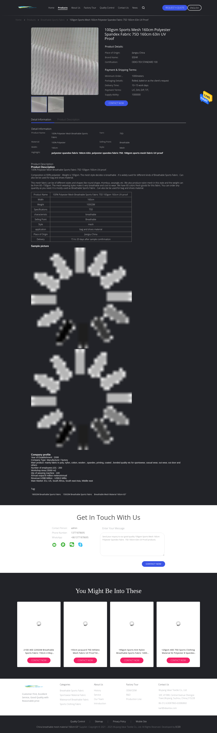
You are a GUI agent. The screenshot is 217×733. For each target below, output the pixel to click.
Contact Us (123, 7)
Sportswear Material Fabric (73, 695)
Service (97, 694)
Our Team (99, 699)
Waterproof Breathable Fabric (74, 699)
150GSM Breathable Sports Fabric (77, 494)
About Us (75, 7)
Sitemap (99, 721)
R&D (128, 694)
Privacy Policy (119, 721)
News (135, 7)
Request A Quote (174, 7)
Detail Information (41, 119)
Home (51, 7)
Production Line (133, 699)
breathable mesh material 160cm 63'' (110, 494)
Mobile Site (141, 721)
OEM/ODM (131, 690)
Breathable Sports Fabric (72, 690)
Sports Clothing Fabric (70, 704)
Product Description (68, 119)
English (194, 7)
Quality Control (107, 7)
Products (63, 7)
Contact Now (116, 103)
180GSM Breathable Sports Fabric (46, 494)
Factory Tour (90, 7)
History (97, 690)
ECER (177, 726)
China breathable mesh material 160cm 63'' (58, 726)
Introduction (100, 703)
